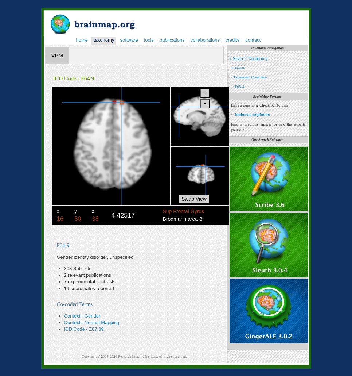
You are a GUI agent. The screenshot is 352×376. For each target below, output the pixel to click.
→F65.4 (237, 86)
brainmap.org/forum (252, 115)
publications (172, 40)
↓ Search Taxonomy (249, 58)
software (129, 40)
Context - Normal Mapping (92, 322)
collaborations (205, 40)
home (82, 40)
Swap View (194, 199)
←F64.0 (237, 68)
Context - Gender (82, 316)
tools (149, 40)
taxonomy (104, 40)
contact (253, 40)
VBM (57, 55)
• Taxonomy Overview (249, 77)
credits (232, 40)
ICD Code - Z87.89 (84, 329)
